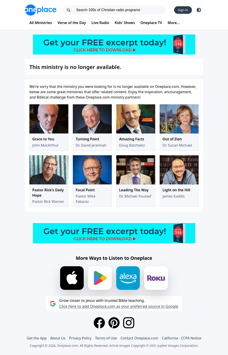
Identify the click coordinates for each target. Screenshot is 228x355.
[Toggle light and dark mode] (199, 10)
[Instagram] (128, 322)
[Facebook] (99, 322)
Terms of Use (106, 338)
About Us (57, 338)
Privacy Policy (80, 338)
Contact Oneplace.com (139, 338)
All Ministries (40, 22)
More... (174, 22)
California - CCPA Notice (181, 338)
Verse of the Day (71, 22)
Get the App (37, 338)
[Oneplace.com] (40, 10)
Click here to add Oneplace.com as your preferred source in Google (118, 306)
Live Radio (100, 22)
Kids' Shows (125, 22)
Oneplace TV (151, 22)
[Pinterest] (114, 322)
